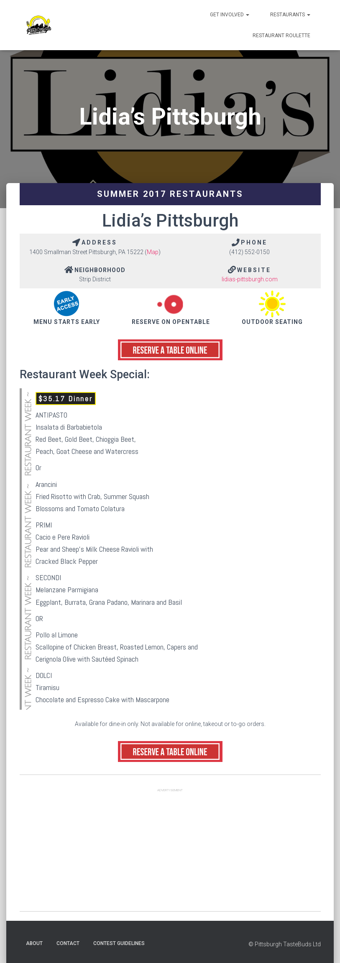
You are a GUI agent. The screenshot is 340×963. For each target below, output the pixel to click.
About (34, 943)
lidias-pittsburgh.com (250, 279)
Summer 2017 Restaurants (170, 194)
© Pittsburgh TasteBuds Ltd (284, 944)
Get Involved (229, 15)
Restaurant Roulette (281, 35)
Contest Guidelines (119, 943)
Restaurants (290, 15)
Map (152, 252)
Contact (67, 943)
